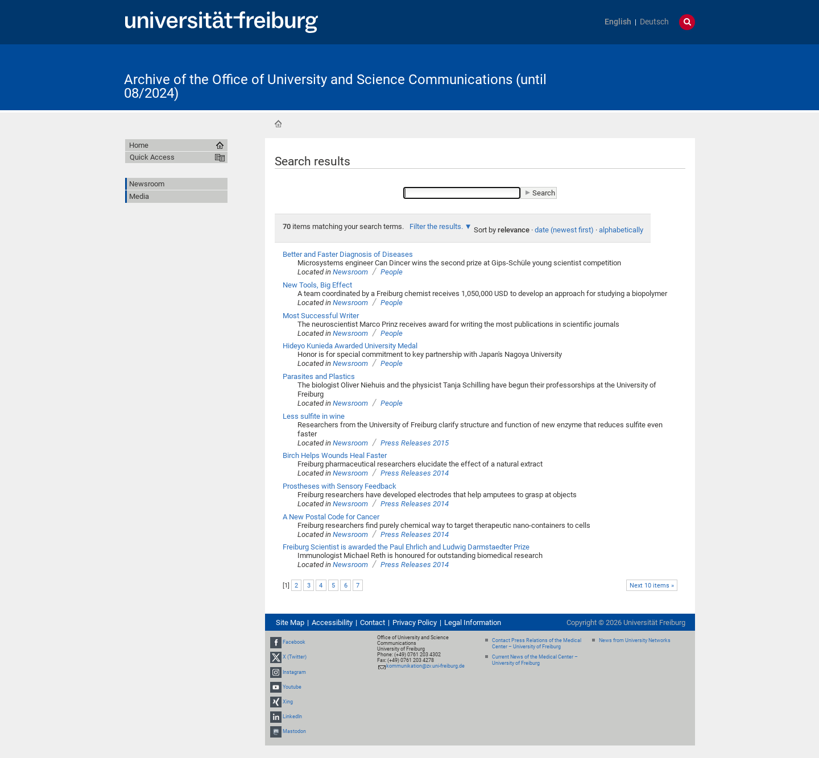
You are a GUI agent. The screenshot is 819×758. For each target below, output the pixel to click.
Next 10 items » (652, 585)
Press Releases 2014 (414, 473)
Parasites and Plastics (319, 376)
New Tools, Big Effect (317, 285)
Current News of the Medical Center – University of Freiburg (535, 660)
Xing (288, 702)
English (618, 22)
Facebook (294, 642)
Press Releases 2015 (414, 443)
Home (278, 124)
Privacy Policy (414, 622)
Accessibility (332, 622)
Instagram (294, 672)
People (391, 272)
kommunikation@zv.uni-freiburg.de (425, 666)
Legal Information (472, 622)
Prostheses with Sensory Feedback (339, 486)
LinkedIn (292, 716)
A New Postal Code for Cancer (331, 517)
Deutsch (654, 22)
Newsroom (350, 272)
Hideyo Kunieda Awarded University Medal (350, 345)
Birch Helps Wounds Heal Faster (335, 455)
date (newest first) (564, 230)
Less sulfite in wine (314, 416)
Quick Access (152, 157)
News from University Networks (635, 640)
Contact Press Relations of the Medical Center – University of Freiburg (536, 643)
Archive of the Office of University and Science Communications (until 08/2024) (335, 86)
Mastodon (294, 731)
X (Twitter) (295, 657)
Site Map (290, 622)
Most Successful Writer (321, 315)
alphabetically (621, 230)
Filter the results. (437, 226)
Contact (372, 622)
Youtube (292, 687)
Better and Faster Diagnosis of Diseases (348, 254)
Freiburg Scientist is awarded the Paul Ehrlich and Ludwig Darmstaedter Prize (406, 547)
